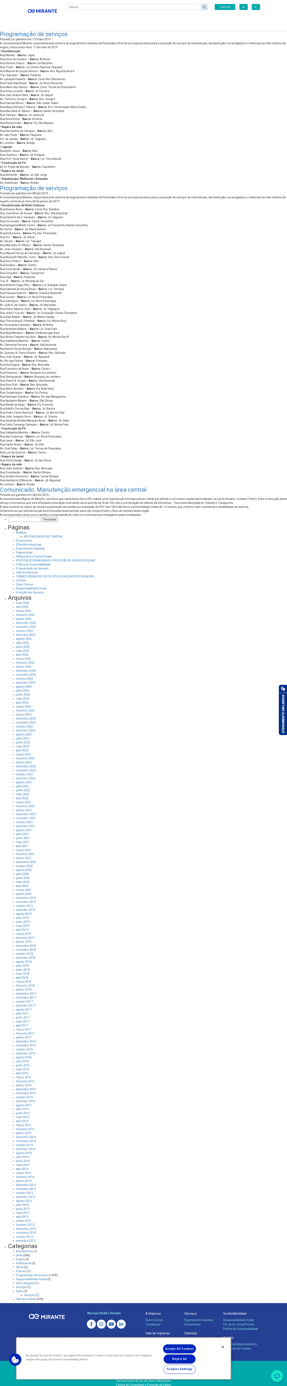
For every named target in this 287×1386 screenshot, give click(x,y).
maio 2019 (22, 921)
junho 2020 (23, 873)
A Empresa (153, 1309)
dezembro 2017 (26, 988)
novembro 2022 (26, 765)
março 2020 (23, 885)
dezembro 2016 (26, 1036)
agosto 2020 (24, 865)
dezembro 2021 (26, 809)
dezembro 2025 (26, 618)
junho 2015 (23, 1108)
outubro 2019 (24, 901)
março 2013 (23, 1216)
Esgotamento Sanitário (30, 543)
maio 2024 (22, 693)
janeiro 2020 (23, 889)
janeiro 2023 (23, 757)
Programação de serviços (34, 29)
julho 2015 (22, 1104)
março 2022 (23, 797)
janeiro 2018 (23, 984)
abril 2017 (22, 1020)
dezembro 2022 (26, 761)
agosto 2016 (24, 1052)
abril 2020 (22, 881)
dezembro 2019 (26, 893)
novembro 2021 (26, 813)
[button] (15, 1359)
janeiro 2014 (23, 1176)
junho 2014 (23, 1156)
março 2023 (23, 749)
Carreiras (159, 18)
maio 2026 (22, 598)
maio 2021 (22, 837)
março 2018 (23, 976)
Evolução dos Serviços (30, 587)
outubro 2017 (24, 996)
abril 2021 (22, 841)
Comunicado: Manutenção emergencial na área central (73, 484)
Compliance (152, 1319)
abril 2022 (22, 793)
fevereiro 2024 (25, 705)
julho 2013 (22, 1200)
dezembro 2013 (26, 1180)
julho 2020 (22, 869)
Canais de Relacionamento (240, 1339)
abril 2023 (22, 745)
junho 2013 (23, 1204)
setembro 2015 (25, 1096)
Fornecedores (180, 18)
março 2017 (23, 1024)
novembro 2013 (26, 1184)
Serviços (21, 1282)
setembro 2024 (25, 677)
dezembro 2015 (26, 1084)
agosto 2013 (24, 1196)
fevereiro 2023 (25, 753)
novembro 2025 (26, 622)
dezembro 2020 (26, 857)
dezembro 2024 (26, 665)
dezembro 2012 (26, 1224)
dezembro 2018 (26, 941)
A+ (243, 7)
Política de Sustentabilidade (33, 559)
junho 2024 (23, 689)
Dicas (19, 1250)
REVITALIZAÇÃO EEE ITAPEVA (43, 531)
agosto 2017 (24, 1004)
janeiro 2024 (23, 709)
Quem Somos (24, 579)
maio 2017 (22, 1016)
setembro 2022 (25, 773)
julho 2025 (22, 638)
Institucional (23, 1258)
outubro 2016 (24, 1044)
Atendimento (24, 1246)
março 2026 (23, 606)
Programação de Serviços (32, 563)
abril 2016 (22, 1068)
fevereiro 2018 (25, 980)
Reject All (179, 1359)
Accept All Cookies (179, 1349)
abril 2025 (22, 650)
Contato (201, 18)
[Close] (222, 1347)
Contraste (225, 7)
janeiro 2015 (23, 1128)
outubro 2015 (24, 1092)
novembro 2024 (26, 669)
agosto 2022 (24, 777)
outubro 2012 (24, 1232)
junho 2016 (23, 1060)
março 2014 (23, 1168)
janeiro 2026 (23, 614)
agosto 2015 (24, 1100)
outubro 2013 (24, 1188)
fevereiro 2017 (25, 1028)
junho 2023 (23, 737)
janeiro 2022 (23, 805)
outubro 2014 (24, 1140)
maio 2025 (22, 646)
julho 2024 (22, 685)
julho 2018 (22, 960)
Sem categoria (25, 1278)
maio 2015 (22, 1112)
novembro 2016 (26, 1040)
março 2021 (23, 845)
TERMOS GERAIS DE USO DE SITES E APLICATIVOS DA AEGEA (55, 571)
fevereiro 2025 (25, 658)
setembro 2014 (25, 1144)
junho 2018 (23, 964)
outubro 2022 (24, 769)
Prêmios (21, 1266)
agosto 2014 (24, 1148)
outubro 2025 (24, 626)
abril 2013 (22, 1212)
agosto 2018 (24, 956)
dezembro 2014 (26, 1132)
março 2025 (23, 654)
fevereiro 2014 (25, 1172)
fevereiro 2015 (25, 1124)
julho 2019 (22, 913)
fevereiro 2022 (25, 801)
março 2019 (23, 929)
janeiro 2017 (23, 1032)
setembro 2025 (25, 630)
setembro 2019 (25, 905)
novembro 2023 (26, 717)
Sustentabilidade (235, 1309)
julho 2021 (22, 829)
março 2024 (23, 701)
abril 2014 (22, 1164)
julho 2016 (22, 1056)
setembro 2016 (25, 1048)
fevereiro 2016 (25, 1076)
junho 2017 (23, 1012)
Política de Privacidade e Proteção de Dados (143, 1380)
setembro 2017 (25, 1000)
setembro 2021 (25, 821)
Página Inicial (24, 547)
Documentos (24, 535)
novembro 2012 (26, 1228)
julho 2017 (22, 1008)
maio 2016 (22, 1064)
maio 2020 (22, 877)
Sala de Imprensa (27, 567)
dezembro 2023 (26, 713)
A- (256, 7)
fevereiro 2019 (25, 933)
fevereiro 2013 (25, 1220)
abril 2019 (22, 925)
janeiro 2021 (23, 853)
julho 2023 (22, 733)
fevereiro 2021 (25, 849)
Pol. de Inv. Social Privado (239, 1319)
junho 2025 (23, 642)
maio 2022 (22, 789)
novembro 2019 (26, 897)
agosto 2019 (24, 909)
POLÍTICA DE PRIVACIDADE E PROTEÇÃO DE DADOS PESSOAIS (55, 555)
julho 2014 (22, 1152)
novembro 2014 (26, 1136)
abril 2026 (22, 602)
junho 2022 (23, 785)
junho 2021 (23, 833)
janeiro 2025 (23, 662)
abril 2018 (22, 972)
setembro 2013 (25, 1192)
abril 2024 (22, 697)
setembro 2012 (25, 1236)
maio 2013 (22, 1208)
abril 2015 (22, 1116)
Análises (21, 527)
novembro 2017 (26, 992)
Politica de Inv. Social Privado (34, 551)
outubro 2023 (24, 721)
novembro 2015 (26, 1088)
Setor (19, 1286)
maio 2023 (22, 741)
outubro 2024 (24, 673)
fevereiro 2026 (25, 610)
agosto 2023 (24, 729)
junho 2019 (23, 917)
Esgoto (20, 1254)
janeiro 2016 (23, 1080)
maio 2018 (22, 968)
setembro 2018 (25, 952)
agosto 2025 (24, 634)
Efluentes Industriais (28, 539)
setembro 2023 (25, 725)
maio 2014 (22, 1160)
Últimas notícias (26, 1294)
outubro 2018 (24, 949)
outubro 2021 (24, 817)
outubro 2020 (24, 861)
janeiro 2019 (23, 937)
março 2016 (23, 1072)
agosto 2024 (24, 681)
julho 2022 (22, 781)
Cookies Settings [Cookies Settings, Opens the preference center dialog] (180, 1369)
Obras (20, 1262)
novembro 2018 (26, 945)
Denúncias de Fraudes (237, 1343)
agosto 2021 (24, 825)
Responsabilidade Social (31, 583)
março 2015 (23, 1120)
